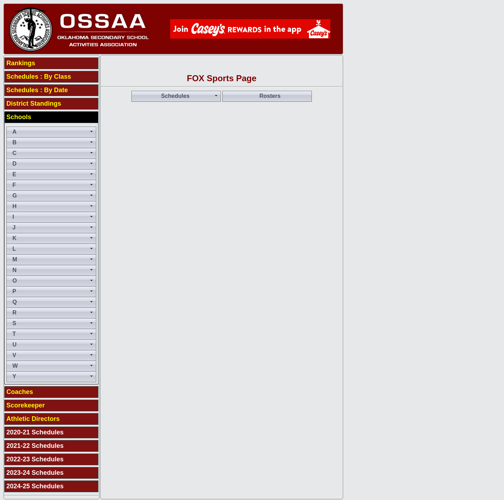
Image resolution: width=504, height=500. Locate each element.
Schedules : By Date (37, 90)
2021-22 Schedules (35, 445)
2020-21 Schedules (35, 432)
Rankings (20, 63)
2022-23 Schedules (35, 459)
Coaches (19, 391)
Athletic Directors (33, 418)
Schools (18, 117)
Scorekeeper (25, 405)
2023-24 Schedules (35, 472)
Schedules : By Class (38, 76)
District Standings (33, 103)
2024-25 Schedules (35, 486)
